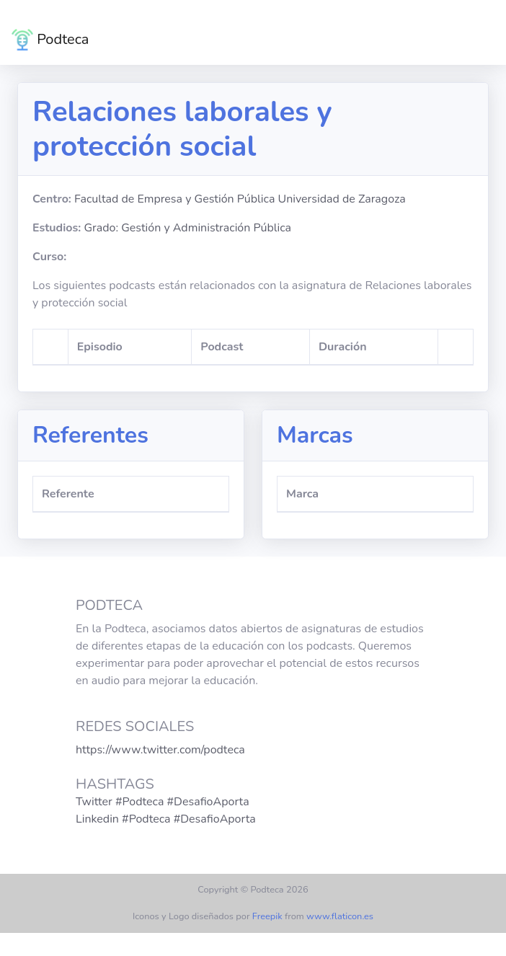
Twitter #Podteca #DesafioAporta (162, 802)
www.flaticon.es (339, 916)
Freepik (267, 916)
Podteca (50, 39)
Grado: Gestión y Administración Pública (187, 228)
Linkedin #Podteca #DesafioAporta (166, 819)
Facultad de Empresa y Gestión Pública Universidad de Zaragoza (240, 199)
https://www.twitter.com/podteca (160, 750)
